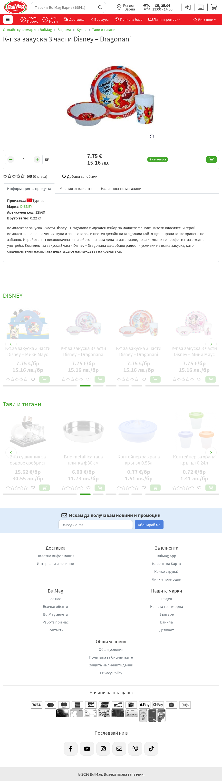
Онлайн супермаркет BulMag (27, 29)
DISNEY (26, 206)
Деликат (166, 629)
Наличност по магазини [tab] (121, 188)
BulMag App (166, 555)
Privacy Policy (111, 672)
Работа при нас (55, 622)
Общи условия (111, 649)
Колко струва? (166, 571)
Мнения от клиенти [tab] (76, 188)
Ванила (166, 622)
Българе (166, 614)
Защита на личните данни (111, 664)
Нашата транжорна (166, 606)
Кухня (82, 29)
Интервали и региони (55, 563)
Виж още (203, 19)
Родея (166, 598)
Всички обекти (55, 606)
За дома (64, 29)
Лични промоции (166, 579)
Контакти (56, 629)
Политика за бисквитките (111, 657)
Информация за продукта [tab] (29, 188)
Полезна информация (55, 555)
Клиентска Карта (166, 563)
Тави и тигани (104, 29)
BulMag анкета (55, 614)
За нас (55, 598)
